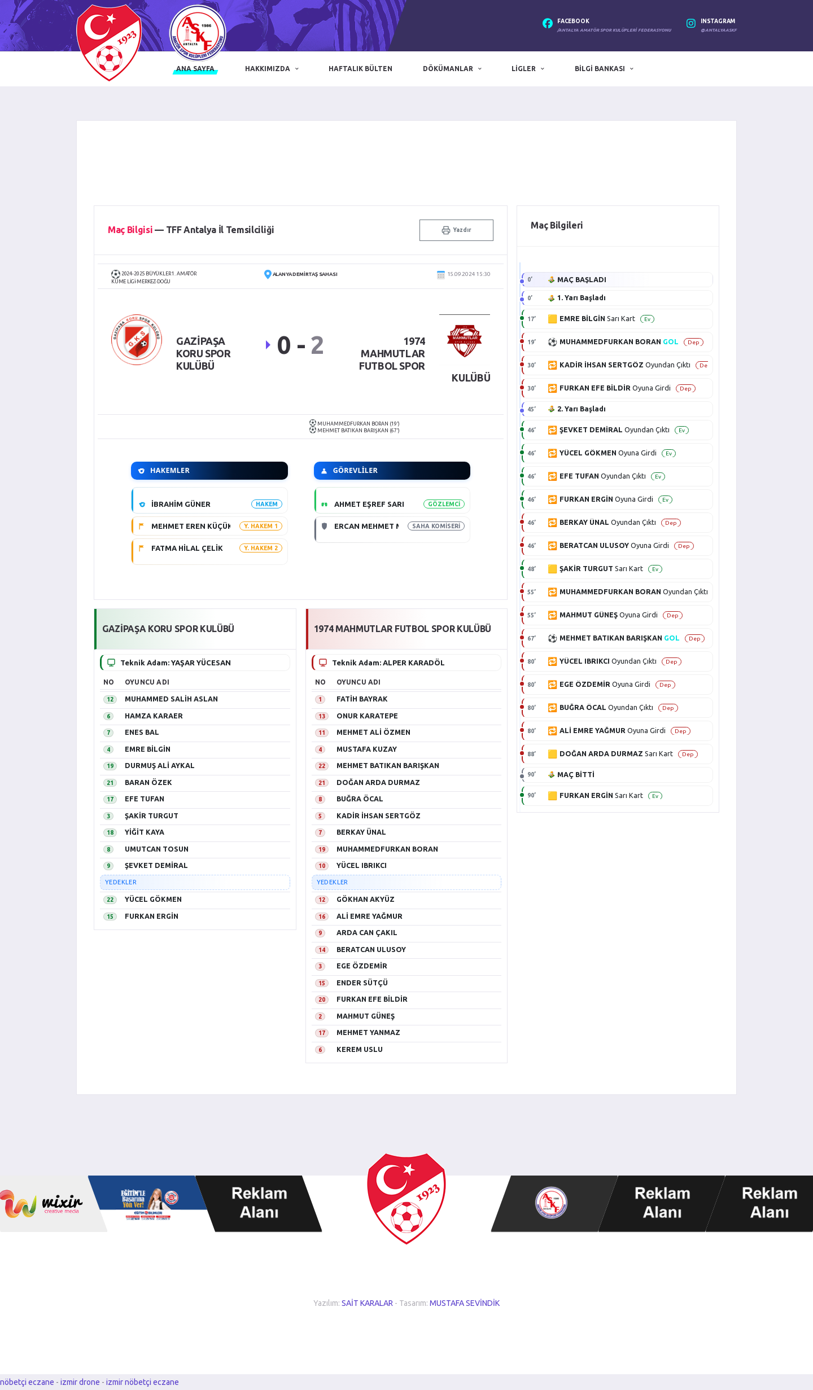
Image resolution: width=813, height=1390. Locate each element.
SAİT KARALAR (367, 1303)
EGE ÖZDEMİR (361, 966)
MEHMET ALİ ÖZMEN (373, 732)
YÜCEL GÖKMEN (153, 899)
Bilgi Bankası (600, 68)
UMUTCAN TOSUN (157, 849)
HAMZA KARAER (154, 716)
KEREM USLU (359, 1049)
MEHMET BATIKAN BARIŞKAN (387, 765)
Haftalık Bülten (360, 68)
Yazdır (456, 230)
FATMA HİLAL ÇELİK (187, 548)
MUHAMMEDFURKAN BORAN (387, 849)
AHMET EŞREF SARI (369, 504)
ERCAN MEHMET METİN (377, 526)
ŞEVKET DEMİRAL (156, 865)
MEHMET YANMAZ (368, 1032)
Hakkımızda (267, 68)
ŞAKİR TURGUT (151, 815)
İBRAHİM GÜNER (181, 504)
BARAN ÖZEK (148, 782)
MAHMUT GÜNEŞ (365, 1016)
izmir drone (80, 1382)
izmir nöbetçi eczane (142, 1382)
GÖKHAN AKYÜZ (365, 899)
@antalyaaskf (719, 30)
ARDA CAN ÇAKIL (366, 932)
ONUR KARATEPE (367, 716)
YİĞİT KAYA (144, 832)
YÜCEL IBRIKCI (361, 865)
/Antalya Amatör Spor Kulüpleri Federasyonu (614, 30)
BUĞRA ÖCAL (359, 799)
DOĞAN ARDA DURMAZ (378, 782)
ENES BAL (142, 732)
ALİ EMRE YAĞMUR (369, 916)
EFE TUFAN (144, 799)
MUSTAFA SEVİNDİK (465, 1303)
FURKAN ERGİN (151, 916)
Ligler (524, 68)
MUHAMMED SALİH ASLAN (171, 699)
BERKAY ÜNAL (361, 832)
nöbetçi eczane (27, 1382)
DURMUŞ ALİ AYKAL (160, 765)
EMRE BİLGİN (148, 749)
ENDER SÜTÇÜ (362, 982)
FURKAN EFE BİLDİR (372, 999)
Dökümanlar (448, 68)
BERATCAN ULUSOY (371, 949)
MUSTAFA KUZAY (366, 749)
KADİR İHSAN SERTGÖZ (378, 815)
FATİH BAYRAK (362, 699)
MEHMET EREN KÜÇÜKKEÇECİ (205, 526)
